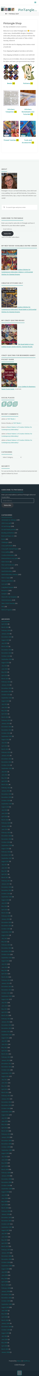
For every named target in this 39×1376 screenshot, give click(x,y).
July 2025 (4, 643)
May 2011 (4, 1086)
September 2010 (6, 1112)
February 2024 (5, 682)
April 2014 (4, 974)
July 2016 (4, 903)
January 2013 (5, 1022)
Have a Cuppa (5, 578)
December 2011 (6, 1063)
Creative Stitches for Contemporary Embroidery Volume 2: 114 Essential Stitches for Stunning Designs (17, 272)
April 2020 (4, 816)
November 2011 (6, 1067)
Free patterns (5, 568)
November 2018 (6, 839)
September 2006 (6, 1266)
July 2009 (4, 1157)
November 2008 (6, 1182)
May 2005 (4, 1314)
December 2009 (6, 1141)
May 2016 (4, 906)
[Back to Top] (19, 1373)
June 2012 (4, 1044)
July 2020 (4, 810)
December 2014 (6, 948)
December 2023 (6, 688)
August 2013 (5, 999)
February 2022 (5, 752)
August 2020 (5, 807)
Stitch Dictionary (6, 600)
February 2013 (5, 1019)
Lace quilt (4, 584)
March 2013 (4, 1015)
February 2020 (5, 823)
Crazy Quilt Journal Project (9, 549)
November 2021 (6, 762)
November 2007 (6, 1221)
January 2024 (5, 685)
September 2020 (6, 804)
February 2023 (5, 720)
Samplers (4, 594)
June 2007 (4, 1237)
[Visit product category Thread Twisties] (11, 131)
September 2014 (6, 958)
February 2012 (5, 1057)
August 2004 (5, 1333)
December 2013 (6, 986)
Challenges (4, 542)
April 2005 (4, 1317)
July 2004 (4, 1336)
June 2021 (4, 775)
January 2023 (5, 723)
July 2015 (4, 938)
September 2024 (6, 659)
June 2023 (4, 707)
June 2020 (4, 813)
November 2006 (6, 1259)
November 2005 (6, 1298)
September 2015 (6, 932)
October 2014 (5, 954)
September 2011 (6, 1073)
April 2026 (4, 624)
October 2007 (5, 1224)
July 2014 (4, 964)
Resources (4, 590)
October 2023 (5, 695)
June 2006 (4, 1275)
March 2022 (4, 749)
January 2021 (5, 791)
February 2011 (5, 1096)
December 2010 (6, 1102)
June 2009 (4, 1160)
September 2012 (6, 1035)
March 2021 (4, 784)
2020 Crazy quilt (6, 523)
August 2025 (5, 640)
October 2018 (5, 842)
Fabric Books (5, 562)
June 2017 (4, 868)
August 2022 (5, 739)
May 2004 (4, 1343)
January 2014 (5, 983)
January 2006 (5, 1291)
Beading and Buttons (7, 533)
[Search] (4, 207)
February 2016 (5, 916)
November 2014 (6, 951)
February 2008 (5, 1211)
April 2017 (4, 874)
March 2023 (4, 717)
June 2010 (4, 1121)
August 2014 (5, 961)
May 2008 (4, 1201)
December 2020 (6, 794)
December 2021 (6, 759)
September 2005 (6, 1304)
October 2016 (5, 893)
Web (2, 606)
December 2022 (6, 727)
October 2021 (5, 765)
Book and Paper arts (7, 536)
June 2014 (4, 967)
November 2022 (6, 730)
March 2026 (4, 627)
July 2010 (4, 1118)
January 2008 (5, 1214)
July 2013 (4, 1002)
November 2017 (6, 855)
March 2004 (4, 1349)
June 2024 (4, 669)
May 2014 (4, 970)
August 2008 (5, 1192)
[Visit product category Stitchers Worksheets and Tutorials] (28, 103)
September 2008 (6, 1189)
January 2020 (5, 826)
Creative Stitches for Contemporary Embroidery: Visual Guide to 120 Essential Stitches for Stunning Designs (18, 309)
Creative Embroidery (7, 555)
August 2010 (5, 1115)
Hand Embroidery (6, 571)
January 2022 (5, 755)
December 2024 (6, 650)
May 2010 (4, 1124)
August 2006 (5, 1269)
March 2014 (4, 977)
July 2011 (4, 1079)
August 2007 (5, 1230)
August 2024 (5, 662)
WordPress (26, 1361)
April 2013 (4, 1012)
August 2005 (5, 1307)
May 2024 (4, 672)
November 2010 (6, 1105)
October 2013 (5, 993)
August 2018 (5, 848)
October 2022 (5, 733)
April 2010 (4, 1128)
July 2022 (4, 743)
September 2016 (6, 897)
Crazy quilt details (7, 546)
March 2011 (4, 1092)
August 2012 (5, 1038)
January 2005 (5, 1323)
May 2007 (4, 1240)
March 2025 (4, 646)
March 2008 (4, 1208)
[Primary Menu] (35, 2)
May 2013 (4, 1009)
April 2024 (4, 675)
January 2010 (5, 1137)
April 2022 (4, 746)
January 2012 (5, 1060)
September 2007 (6, 1227)
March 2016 (4, 913)
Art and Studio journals (8, 529)
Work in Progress (6, 610)
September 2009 (6, 1150)
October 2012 (5, 1031)
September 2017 (6, 858)
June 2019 (4, 829)
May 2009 (4, 1163)
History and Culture (7, 581)
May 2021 (4, 778)
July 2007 (4, 1233)
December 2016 (6, 887)
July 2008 (4, 1195)
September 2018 (6, 845)
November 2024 (6, 653)
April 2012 (4, 1051)
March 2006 (4, 1285)
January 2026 (5, 634)
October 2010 (5, 1108)
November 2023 (6, 691)
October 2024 (5, 656)
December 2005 (6, 1294)
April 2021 (4, 781)
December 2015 (6, 922)
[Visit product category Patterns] (28, 74)
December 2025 (6, 637)
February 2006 (5, 1288)
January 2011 (5, 1099)
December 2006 (6, 1256)
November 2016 (6, 890)
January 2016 (5, 919)
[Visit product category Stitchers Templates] (11, 102)
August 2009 (5, 1153)
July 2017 (4, 865)
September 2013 (6, 996)
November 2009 (6, 1144)
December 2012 (6, 1025)
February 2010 (5, 1134)
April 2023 (4, 714)
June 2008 (4, 1198)
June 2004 (4, 1339)
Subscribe (7, 233)
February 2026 (5, 630)
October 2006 (5, 1262)
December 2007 (6, 1217)
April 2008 (4, 1205)
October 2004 (5, 1330)
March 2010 (4, 1131)
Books (3, 539)
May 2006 (4, 1278)
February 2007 (5, 1250)
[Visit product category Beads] (11, 74)
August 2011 (5, 1076)
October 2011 (5, 1070)
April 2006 (4, 1282)
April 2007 (4, 1243)
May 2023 (4, 711)
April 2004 (4, 1346)
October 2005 (5, 1301)
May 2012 (4, 1047)
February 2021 (5, 788)
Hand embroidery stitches (9, 574)
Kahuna (19, 1361)
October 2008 (5, 1185)
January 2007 (5, 1253)
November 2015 (6, 926)
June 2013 (4, 1006)
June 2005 (4, 1310)
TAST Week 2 (11, 419)
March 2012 (4, 1054)
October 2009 (5, 1147)
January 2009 (5, 1176)
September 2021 (6, 768)
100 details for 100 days (8, 520)
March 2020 (4, 820)
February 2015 (5, 945)
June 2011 (4, 1083)
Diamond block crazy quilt (9, 558)
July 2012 (4, 1041)
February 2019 (5, 832)
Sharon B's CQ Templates (9, 597)
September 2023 (6, 698)
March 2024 (4, 679)
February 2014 (5, 980)
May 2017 (4, 871)
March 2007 (4, 1246)
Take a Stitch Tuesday (8, 603)
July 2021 (4, 772)
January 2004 (5, 1352)
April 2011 (4, 1089)
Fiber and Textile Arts (8, 565)
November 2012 (6, 1028)
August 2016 (5, 900)
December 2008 (6, 1179)
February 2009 (5, 1173)
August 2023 (5, 701)
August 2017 (5, 861)
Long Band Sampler (7, 587)
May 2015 (4, 942)
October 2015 (5, 929)
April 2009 (4, 1166)
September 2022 (6, 736)
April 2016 (4, 910)
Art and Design (6, 526)
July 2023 (4, 704)
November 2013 (6, 990)
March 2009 (4, 1169)
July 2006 (4, 1272)
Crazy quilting (5, 552)
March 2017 (4, 877)
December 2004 (6, 1327)
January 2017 (5, 884)
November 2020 (6, 797)
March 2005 (4, 1320)
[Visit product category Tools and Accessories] (28, 133)
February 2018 (5, 852)
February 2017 (5, 881)
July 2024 (4, 666)
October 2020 (5, 800)
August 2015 (5, 935)
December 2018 (6, 836)
